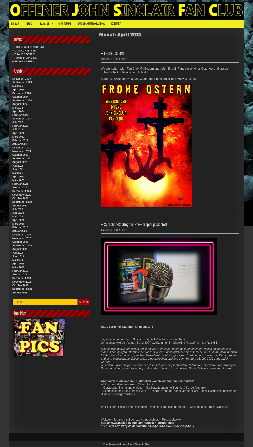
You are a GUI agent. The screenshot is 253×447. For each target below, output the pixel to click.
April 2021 (18, 176)
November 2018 (21, 281)
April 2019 (18, 263)
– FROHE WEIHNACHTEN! (28, 46)
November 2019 (21, 238)
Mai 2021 (17, 172)
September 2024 (22, 100)
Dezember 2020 (21, 191)
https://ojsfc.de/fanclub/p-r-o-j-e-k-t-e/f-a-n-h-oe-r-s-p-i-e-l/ (154, 426)
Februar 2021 (20, 183)
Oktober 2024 (20, 96)
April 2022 (18, 133)
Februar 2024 (20, 114)
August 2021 (19, 162)
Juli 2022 (17, 129)
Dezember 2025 (21, 78)
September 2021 (22, 158)
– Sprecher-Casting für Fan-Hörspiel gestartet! (134, 224)
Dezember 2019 (21, 234)
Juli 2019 (17, 252)
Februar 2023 (20, 125)
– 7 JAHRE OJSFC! (23, 54)
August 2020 (19, 205)
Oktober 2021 (20, 154)
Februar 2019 (20, 270)
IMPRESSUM (64, 24)
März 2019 (18, 267)
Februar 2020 (20, 227)
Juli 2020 (17, 209)
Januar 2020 (19, 230)
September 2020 (22, 201)
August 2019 (19, 249)
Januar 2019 (19, 274)
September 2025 (22, 82)
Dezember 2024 (21, 93)
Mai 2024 (17, 107)
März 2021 (18, 180)
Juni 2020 (18, 212)
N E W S (15, 24)
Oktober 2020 (20, 198)
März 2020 (18, 223)
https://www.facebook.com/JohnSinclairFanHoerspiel (137, 422)
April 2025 (18, 89)
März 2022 (18, 136)
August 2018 (19, 292)
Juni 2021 (18, 169)
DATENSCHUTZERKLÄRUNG (91, 24)
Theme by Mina (142, 444)
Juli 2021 (17, 165)
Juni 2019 (18, 256)
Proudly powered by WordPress (118, 444)
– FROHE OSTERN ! (113, 53)
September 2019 (22, 245)
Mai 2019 (17, 259)
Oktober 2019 (20, 241)
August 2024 (19, 104)
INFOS (29, 24)
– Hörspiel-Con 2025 (24, 57)
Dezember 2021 (21, 147)
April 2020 (18, 220)
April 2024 (18, 111)
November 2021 (21, 151)
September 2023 (22, 118)
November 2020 (21, 194)
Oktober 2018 (20, 285)
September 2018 (22, 288)
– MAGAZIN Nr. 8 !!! (24, 50)
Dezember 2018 (21, 278)
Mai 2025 (17, 85)
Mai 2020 (17, 216)
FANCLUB (44, 24)
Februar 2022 (20, 140)
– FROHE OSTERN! (24, 61)
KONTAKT (116, 24)
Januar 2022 (19, 143)
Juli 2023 (17, 122)
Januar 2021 (19, 187)
